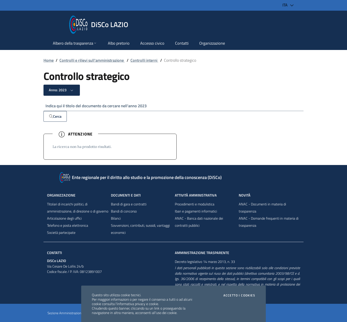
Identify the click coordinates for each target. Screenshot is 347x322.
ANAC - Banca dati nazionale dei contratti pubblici (199, 222)
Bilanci (116, 218)
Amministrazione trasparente (202, 252)
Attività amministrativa (196, 195)
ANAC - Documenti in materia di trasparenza (262, 207)
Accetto (239, 295)
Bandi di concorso (124, 211)
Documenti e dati (126, 195)
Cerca (55, 116)
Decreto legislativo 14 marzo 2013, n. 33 (205, 261)
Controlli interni (144, 60)
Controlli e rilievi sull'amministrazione (92, 60)
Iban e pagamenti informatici (196, 211)
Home (48, 60)
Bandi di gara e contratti (128, 204)
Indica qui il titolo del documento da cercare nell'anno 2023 (96, 106)
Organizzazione (61, 195)
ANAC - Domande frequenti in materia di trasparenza (268, 222)
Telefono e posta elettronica (67, 225)
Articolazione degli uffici (64, 218)
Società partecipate (61, 232)
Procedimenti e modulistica (194, 204)
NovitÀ (244, 195)
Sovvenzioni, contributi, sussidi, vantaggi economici (140, 229)
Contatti (54, 252)
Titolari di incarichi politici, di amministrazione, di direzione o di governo (77, 207)
